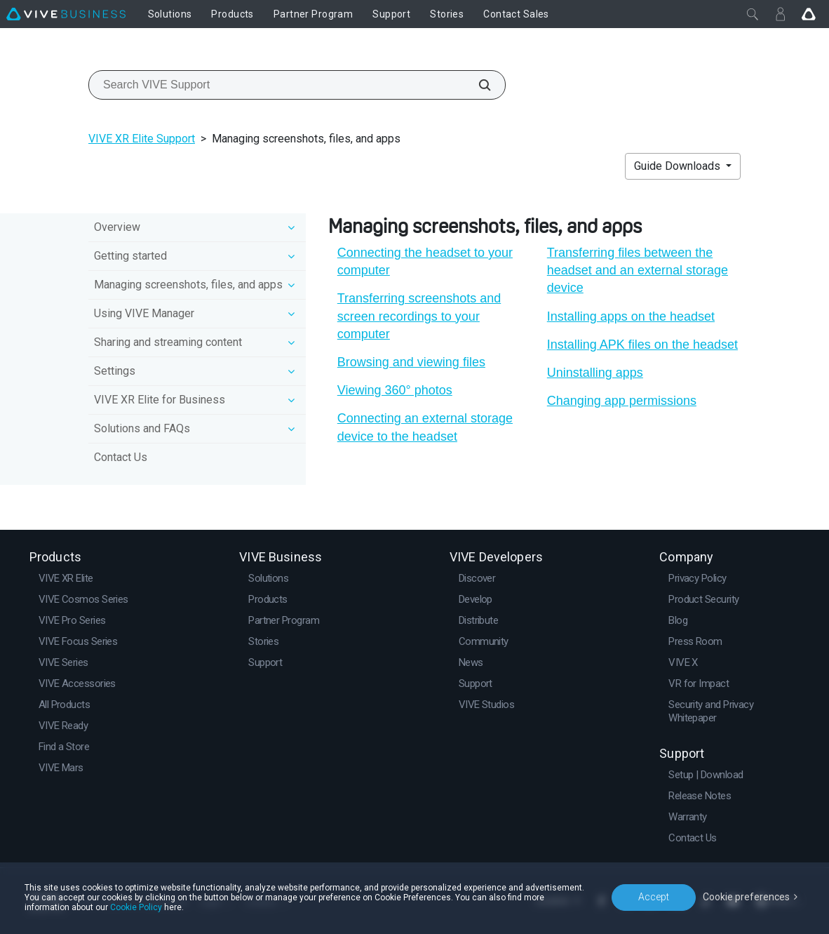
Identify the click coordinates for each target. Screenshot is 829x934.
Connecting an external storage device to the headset (425, 427)
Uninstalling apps (595, 373)
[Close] (753, 14)
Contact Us (120, 457)
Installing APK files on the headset (642, 345)
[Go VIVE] (809, 14)
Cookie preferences (746, 896)
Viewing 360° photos (394, 390)
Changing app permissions (621, 401)
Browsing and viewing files (411, 362)
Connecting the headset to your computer (425, 261)
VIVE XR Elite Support (141, 138)
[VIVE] (66, 14)
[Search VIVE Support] (477, 85)
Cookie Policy (136, 907)
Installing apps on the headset (631, 316)
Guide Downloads (678, 166)
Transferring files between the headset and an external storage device (637, 270)
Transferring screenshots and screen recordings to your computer (419, 315)
